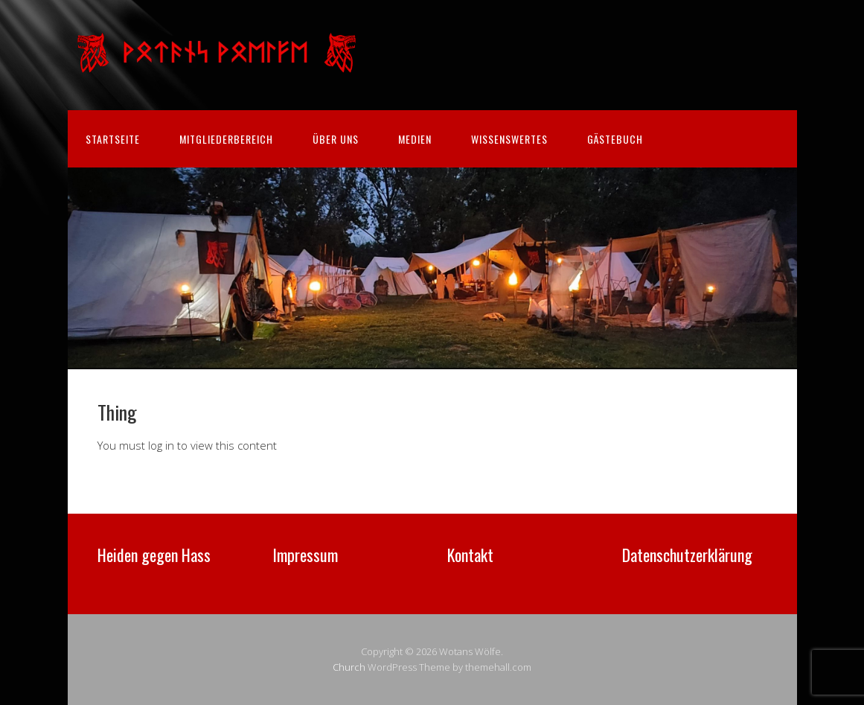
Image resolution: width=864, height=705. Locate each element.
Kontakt (470, 555)
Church (349, 667)
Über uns (336, 139)
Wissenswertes (509, 139)
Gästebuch (615, 139)
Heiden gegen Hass (154, 555)
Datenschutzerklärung (687, 555)
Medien (415, 139)
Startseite (113, 139)
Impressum (305, 555)
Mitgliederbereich (226, 139)
